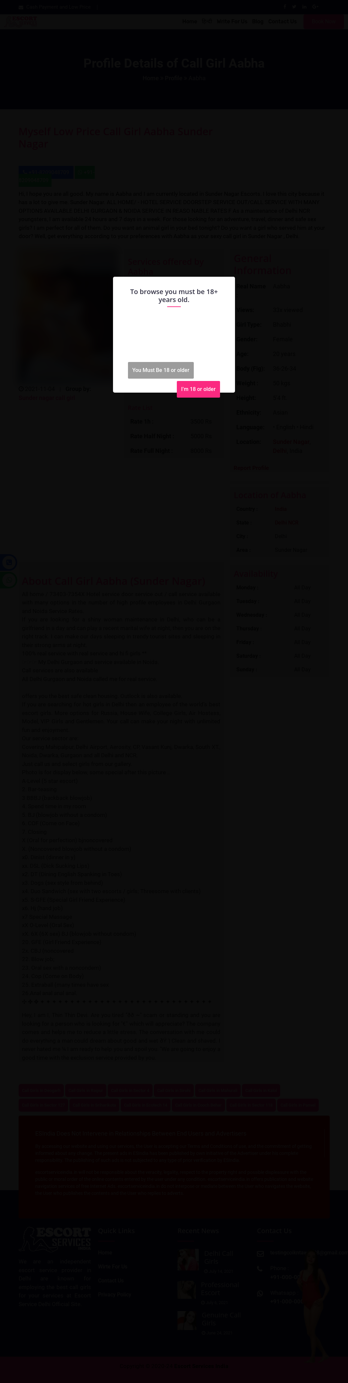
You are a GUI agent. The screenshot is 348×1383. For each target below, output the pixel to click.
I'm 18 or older (198, 389)
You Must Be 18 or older (160, 370)
